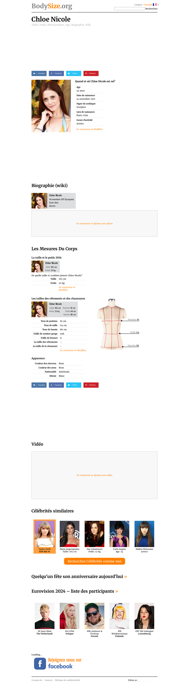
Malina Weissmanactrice (144, 550)
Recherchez (151, 8)
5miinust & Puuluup (94, 632)
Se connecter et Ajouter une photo (94, 223)
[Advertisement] (95, 46)
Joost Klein (44, 632)
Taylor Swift (45, 550)
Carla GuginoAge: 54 (119, 550)
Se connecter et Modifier (90, 129)
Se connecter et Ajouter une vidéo (94, 475)
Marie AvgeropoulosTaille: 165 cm (69, 550)
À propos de (37, 680)
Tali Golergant (144, 632)
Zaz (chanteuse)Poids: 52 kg (94, 550)
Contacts (48, 680)
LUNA (69, 632)
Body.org (52, 6)
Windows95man (119, 632)
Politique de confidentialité (67, 680)
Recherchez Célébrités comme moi (94, 561)
